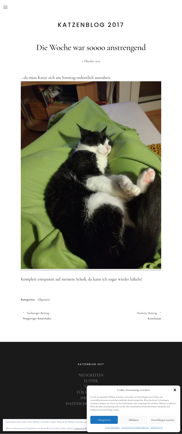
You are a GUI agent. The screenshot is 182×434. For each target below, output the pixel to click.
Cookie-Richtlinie (112, 427)
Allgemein (43, 299)
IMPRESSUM (156, 427)
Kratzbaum (126, 316)
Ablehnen (133, 420)
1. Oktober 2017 (91, 61)
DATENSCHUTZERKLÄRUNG (135, 427)
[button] (175, 390)
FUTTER (91, 381)
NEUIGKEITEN (91, 375)
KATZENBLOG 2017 (91, 24)
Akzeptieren (104, 420)
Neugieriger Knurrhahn (55, 316)
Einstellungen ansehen (162, 420)
